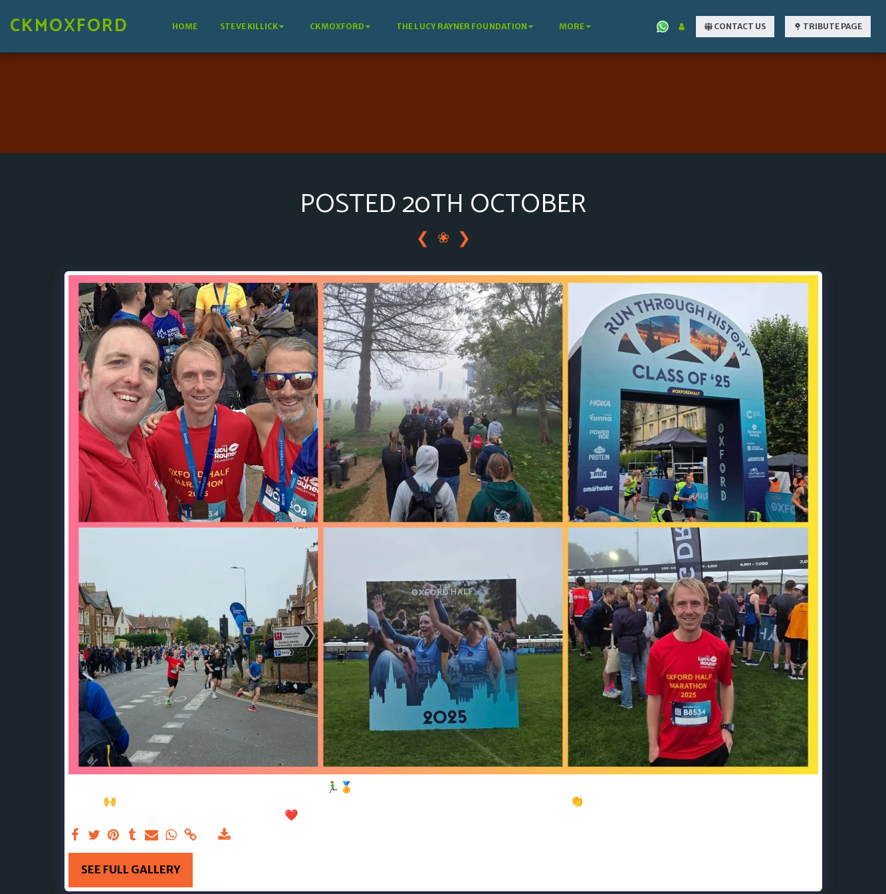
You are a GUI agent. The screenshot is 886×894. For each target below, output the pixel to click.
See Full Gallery (130, 870)
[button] (253, 27)
